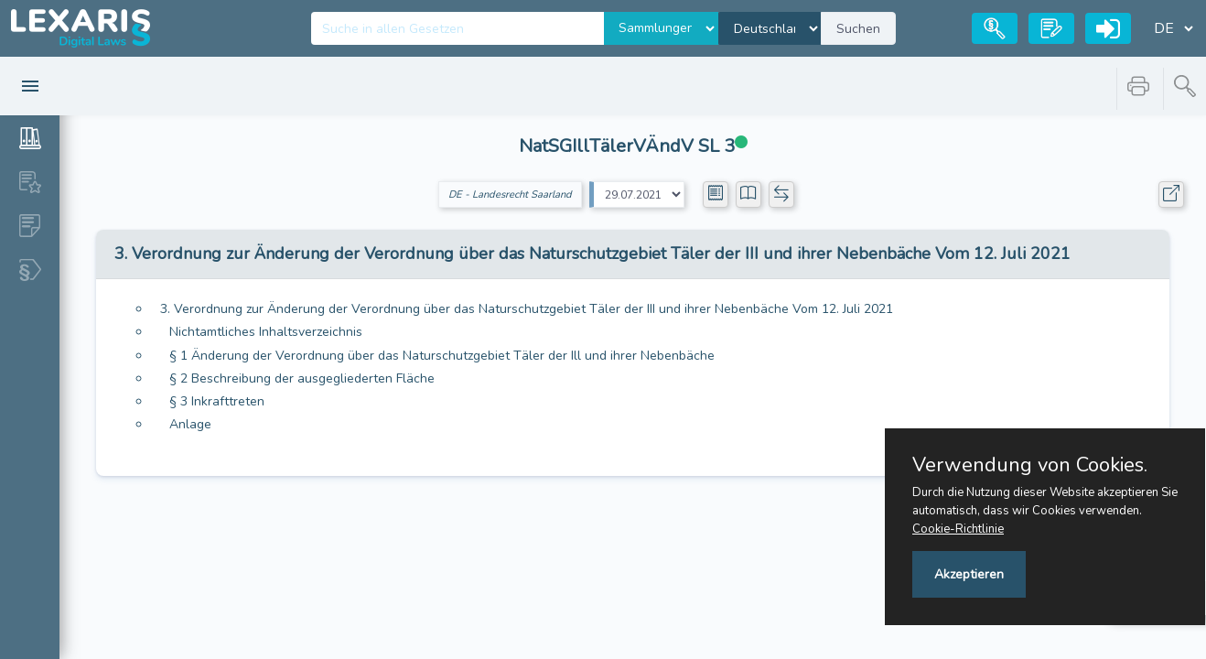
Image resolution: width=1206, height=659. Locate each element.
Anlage (190, 424)
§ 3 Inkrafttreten (216, 401)
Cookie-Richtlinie (958, 529)
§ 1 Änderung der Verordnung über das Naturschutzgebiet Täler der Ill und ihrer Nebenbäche (442, 355)
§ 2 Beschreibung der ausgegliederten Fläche (302, 378)
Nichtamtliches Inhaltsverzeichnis (265, 331)
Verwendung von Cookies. (1029, 465)
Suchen (858, 29)
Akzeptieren (969, 574)
